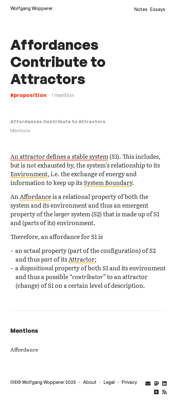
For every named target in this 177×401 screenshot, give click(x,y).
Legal (109, 382)
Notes (141, 9)
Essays (157, 9)
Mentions (20, 130)
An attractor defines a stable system (59, 156)
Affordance (35, 196)
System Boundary (108, 182)
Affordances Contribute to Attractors (58, 121)
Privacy (129, 382)
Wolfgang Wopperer (31, 8)
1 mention (63, 95)
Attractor (81, 259)
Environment (28, 173)
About (90, 382)
